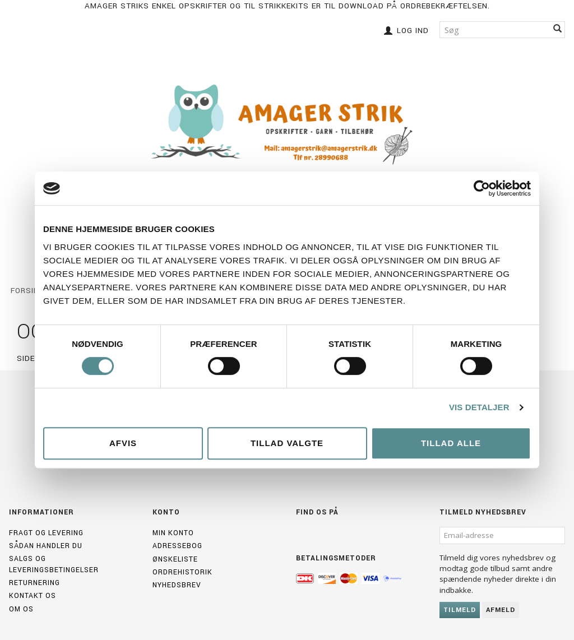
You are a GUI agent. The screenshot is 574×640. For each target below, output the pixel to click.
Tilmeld (459, 610)
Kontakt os (32, 596)
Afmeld (500, 610)
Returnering (34, 583)
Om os (21, 609)
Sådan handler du (45, 546)
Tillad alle (451, 443)
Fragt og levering (46, 533)
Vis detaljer (479, 407)
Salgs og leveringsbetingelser (54, 564)
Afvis (123, 443)
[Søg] (557, 29)
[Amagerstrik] (287, 125)
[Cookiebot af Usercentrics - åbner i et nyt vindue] (482, 188)
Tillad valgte (287, 443)
